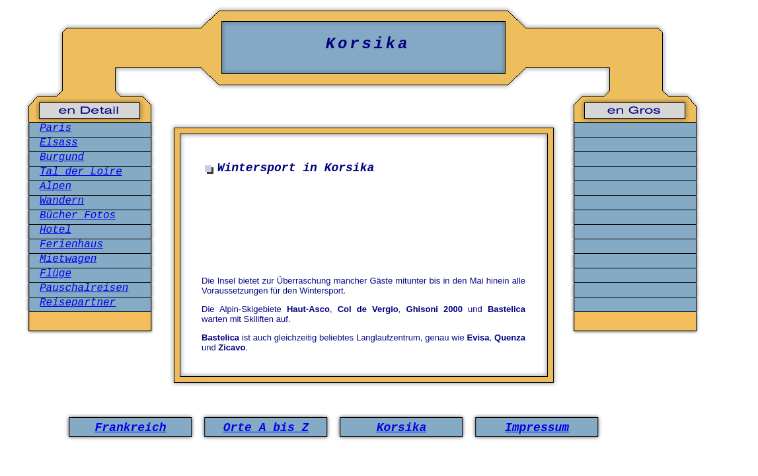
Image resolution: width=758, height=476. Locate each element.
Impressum (537, 427)
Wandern (62, 201)
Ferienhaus (71, 245)
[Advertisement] (366, 221)
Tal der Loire (81, 172)
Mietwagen (68, 259)
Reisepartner (78, 303)
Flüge (55, 274)
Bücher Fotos (78, 215)
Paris (55, 128)
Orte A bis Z (266, 427)
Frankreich (130, 427)
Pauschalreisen (84, 288)
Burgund (62, 157)
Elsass (59, 143)
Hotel (55, 230)
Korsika (402, 427)
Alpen (55, 186)
